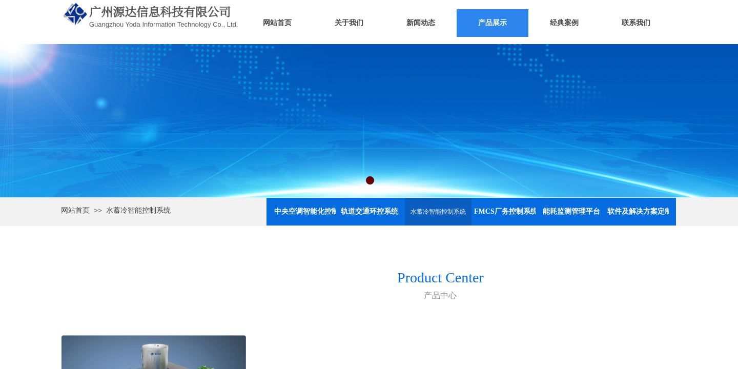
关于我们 (349, 23)
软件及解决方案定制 (638, 211)
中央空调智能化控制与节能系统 (305, 211)
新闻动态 (420, 23)
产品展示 (492, 23)
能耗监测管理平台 (571, 211)
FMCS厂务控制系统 (505, 211)
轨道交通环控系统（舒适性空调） (371, 211)
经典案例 (564, 23)
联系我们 (636, 23)
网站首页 (277, 23)
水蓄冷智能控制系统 (138, 210)
